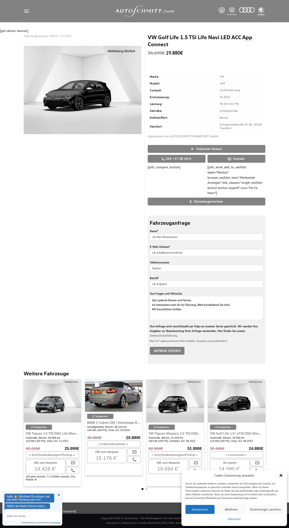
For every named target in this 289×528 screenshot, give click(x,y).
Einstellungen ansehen (265, 509)
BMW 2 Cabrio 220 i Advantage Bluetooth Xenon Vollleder (113, 422)
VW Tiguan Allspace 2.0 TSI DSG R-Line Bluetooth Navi (175, 433)
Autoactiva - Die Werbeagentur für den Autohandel (156, 518)
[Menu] (26, 11)
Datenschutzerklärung (163, 335)
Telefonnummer (206, 268)
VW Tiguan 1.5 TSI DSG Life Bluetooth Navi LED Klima (52, 433)
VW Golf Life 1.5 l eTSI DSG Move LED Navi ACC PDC (236, 433)
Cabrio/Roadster (113, 444)
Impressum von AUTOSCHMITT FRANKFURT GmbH (183, 136)
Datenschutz (234, 518)
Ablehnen (231, 509)
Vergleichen (38, 427)
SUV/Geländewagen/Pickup (52, 455)
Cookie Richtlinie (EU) (153, 522)
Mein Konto (176, 522)
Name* (206, 236)
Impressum (113, 522)
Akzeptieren (200, 509)
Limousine (236, 455)
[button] (281, 475)
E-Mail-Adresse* (206, 252)
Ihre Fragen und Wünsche (206, 307)
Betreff (206, 283)
